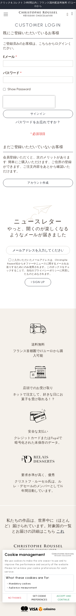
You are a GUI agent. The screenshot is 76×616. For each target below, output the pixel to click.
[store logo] (38, 14)
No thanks (14, 597)
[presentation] (29, 102)
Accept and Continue (64, 598)
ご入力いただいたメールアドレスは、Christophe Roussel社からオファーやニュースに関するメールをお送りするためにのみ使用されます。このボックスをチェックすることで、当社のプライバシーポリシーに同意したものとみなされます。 (38, 267)
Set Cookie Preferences (39, 598)
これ (60, 531)
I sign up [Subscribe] (38, 282)
